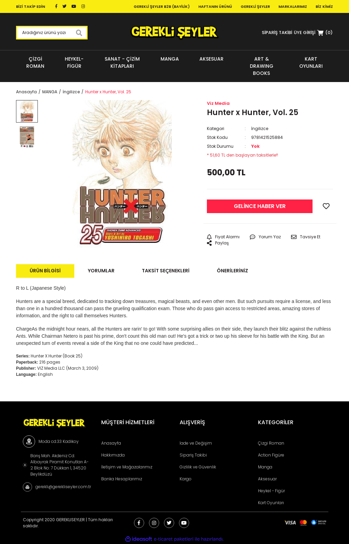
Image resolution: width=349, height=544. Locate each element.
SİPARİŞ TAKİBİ (277, 32)
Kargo (186, 479)
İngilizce (259, 128)
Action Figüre (271, 455)
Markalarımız (292, 6)
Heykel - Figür (271, 491)
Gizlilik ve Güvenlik (198, 467)
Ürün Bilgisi (45, 270)
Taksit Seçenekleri (165, 270)
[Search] (52, 32)
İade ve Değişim (196, 443)
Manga (265, 467)
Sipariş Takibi (193, 455)
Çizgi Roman (271, 443)
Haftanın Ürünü (215, 6)
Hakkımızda (113, 455)
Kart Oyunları (271, 503)
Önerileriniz (232, 270)
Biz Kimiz (324, 6)
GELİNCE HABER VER (260, 206)
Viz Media (218, 103)
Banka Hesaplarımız (121, 479)
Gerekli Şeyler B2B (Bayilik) (162, 6)
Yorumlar (101, 270)
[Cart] (325, 32)
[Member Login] (304, 32)
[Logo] (174, 32)
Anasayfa (111, 443)
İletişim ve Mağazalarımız (126, 467)
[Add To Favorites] (326, 206)
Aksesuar (267, 479)
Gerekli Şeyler (255, 6)
